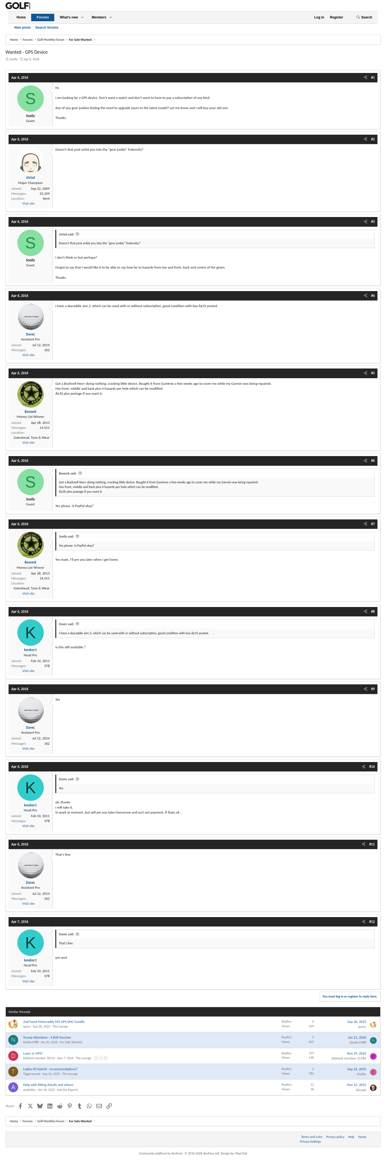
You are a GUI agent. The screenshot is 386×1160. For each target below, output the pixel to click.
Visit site (28, 203)
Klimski (361, 1090)
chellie (361, 1074)
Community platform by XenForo (179, 1153)
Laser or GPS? (33, 1053)
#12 (372, 922)
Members (99, 17)
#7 (373, 524)
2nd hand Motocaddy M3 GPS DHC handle (54, 1022)
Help (351, 1137)
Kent (46, 198)
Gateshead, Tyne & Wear (32, 437)
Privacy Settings (310, 1141)
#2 (373, 139)
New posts (22, 27)
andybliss (29, 1090)
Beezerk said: (68, 473)
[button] (82, 17)
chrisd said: (66, 234)
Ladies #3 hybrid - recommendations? (50, 1069)
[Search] (364, 17)
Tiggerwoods (31, 1074)
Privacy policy (335, 1137)
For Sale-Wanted (71, 1042)
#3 (373, 221)
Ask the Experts (67, 1090)
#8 (373, 611)
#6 (373, 461)
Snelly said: (66, 536)
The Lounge (60, 1026)
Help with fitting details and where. (48, 1085)
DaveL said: (66, 624)
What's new (69, 17)
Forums (43, 17)
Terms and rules (311, 1137)
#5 (373, 373)
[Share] (365, 77)
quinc (27, 1026)
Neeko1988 (30, 1042)
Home (21, 17)
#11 (372, 844)
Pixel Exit (241, 1153)
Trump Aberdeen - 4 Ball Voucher (47, 1037)
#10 (372, 767)
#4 (373, 296)
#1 (373, 77)
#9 (373, 689)
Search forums (46, 27)
